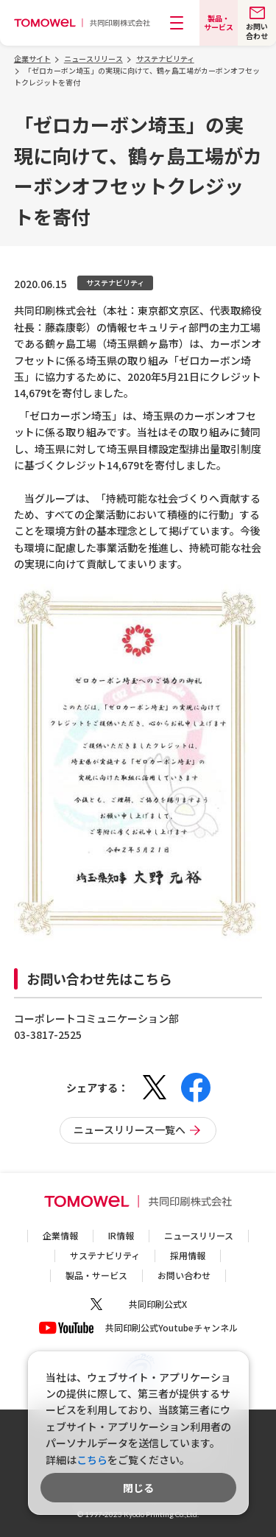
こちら (92, 1459)
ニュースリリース (198, 1235)
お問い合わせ (184, 1275)
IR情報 (121, 1235)
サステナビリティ (105, 1255)
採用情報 (187, 1255)
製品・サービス (96, 1275)
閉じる (138, 1487)
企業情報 (60, 1235)
